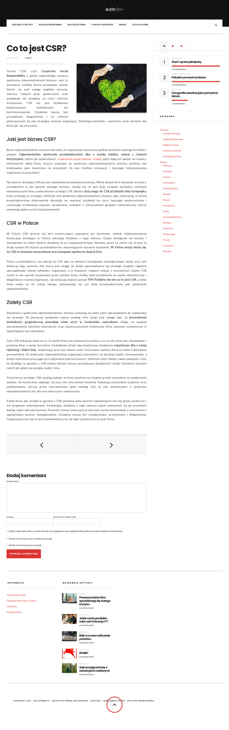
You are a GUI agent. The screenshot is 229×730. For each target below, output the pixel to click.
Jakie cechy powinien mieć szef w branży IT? (93, 623)
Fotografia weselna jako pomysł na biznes (195, 97)
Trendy (166, 242)
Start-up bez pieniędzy (186, 65)
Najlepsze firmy (77, 24)
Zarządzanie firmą (172, 159)
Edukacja (167, 168)
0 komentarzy (86, 611)
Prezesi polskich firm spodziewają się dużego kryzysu (95, 604)
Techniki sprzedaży (16, 597)
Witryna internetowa (64, 520)
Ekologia (167, 174)
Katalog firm (140, 24)
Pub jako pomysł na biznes (189, 80)
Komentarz (13, 484)
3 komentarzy (179, 72)
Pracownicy (169, 208)
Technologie (169, 237)
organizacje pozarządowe (74, 161)
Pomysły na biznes (102, 24)
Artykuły (176, 61)
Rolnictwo (168, 231)
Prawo (166, 214)
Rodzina (167, 225)
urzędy (97, 161)
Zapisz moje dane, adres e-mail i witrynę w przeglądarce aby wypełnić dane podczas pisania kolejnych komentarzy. (66, 534)
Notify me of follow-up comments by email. (30, 541)
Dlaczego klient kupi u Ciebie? (22, 603)
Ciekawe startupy (22, 24)
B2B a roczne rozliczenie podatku (94, 640)
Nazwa (10, 520)
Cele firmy (12, 609)
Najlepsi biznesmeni (50, 24)
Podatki (167, 197)
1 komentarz (178, 107)
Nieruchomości (170, 191)
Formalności (169, 185)
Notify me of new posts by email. (25, 548)
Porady (166, 202)
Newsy (123, 24)
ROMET (83, 656)
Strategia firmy (14, 615)
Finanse (166, 179)
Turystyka (168, 248)
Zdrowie (167, 254)
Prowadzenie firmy (172, 219)
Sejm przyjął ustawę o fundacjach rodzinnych (94, 672)
